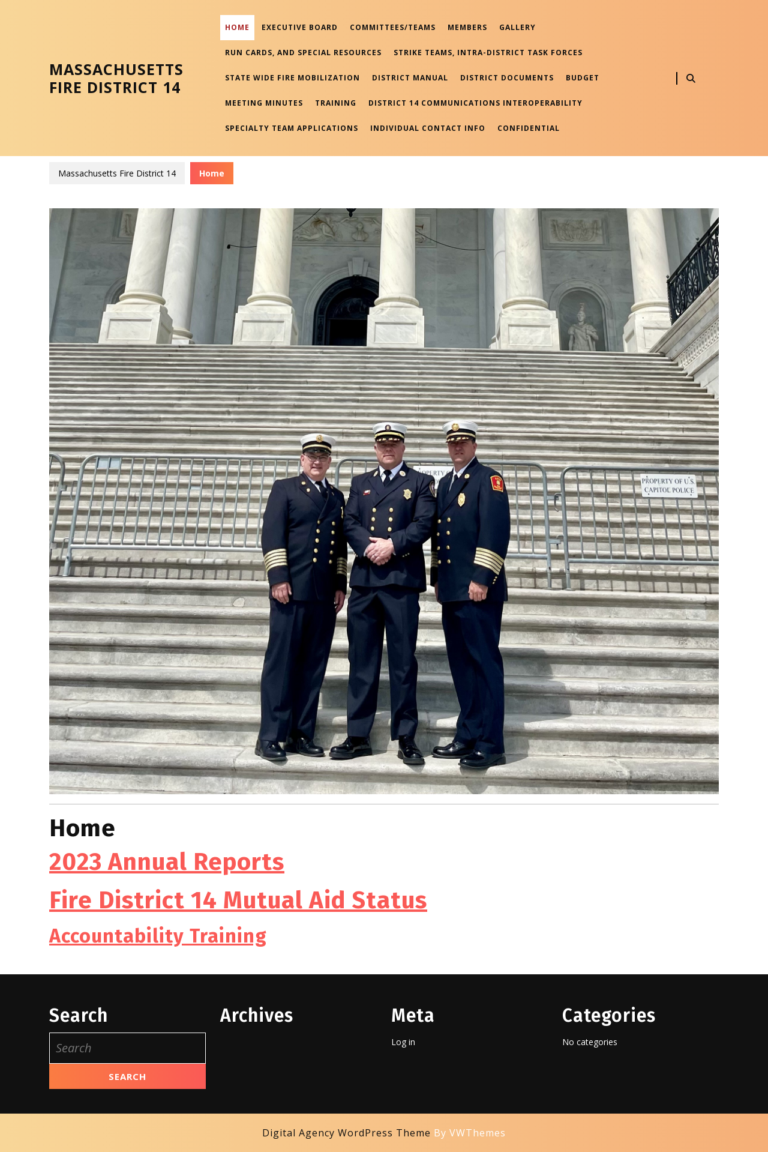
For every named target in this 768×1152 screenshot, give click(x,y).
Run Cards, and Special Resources (303, 52)
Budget (582, 78)
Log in (403, 1042)
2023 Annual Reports (166, 862)
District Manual (410, 78)
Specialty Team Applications (291, 128)
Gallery (517, 27)
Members (467, 27)
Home (237, 27)
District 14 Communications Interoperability (475, 103)
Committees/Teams (393, 27)
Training (335, 103)
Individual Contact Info (427, 128)
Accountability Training (158, 935)
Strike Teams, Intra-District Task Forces (488, 52)
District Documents (507, 78)
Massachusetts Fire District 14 (116, 78)
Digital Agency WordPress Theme (346, 1132)
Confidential (528, 128)
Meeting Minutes (264, 103)
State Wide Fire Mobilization (292, 78)
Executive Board (300, 27)
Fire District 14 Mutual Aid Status (238, 900)
